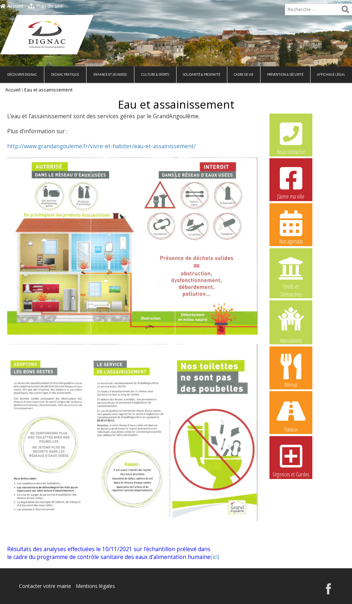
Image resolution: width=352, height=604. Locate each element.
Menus (290, 370)
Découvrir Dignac (22, 74)
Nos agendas (290, 227)
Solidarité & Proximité (201, 74)
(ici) (214, 557)
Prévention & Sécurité (285, 74)
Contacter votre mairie (45, 586)
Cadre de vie (243, 74)
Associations (290, 324)
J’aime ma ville (290, 182)
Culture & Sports (155, 74)
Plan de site (45, 6)
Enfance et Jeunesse (110, 74)
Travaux (290, 415)
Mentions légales (95, 586)
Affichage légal (331, 74)
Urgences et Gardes (290, 460)
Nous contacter (290, 137)
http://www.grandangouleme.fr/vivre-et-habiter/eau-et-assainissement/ (101, 146)
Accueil (11, 6)
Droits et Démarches (290, 272)
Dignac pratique (65, 74)
